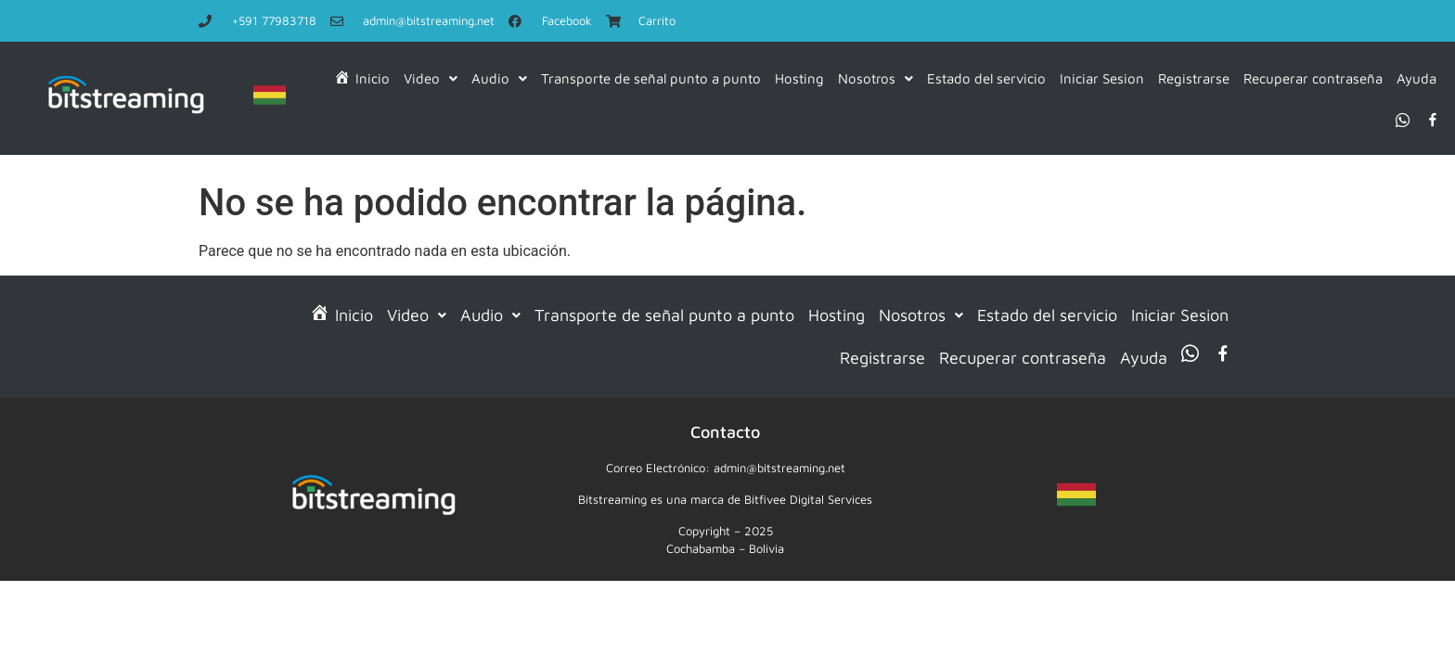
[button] (430, 79)
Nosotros (875, 78)
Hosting (799, 78)
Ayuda (1416, 78)
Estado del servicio (986, 78)
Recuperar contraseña (1313, 78)
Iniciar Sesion (1102, 78)
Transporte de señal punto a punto (651, 78)
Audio (499, 78)
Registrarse (1194, 78)
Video (430, 78)
